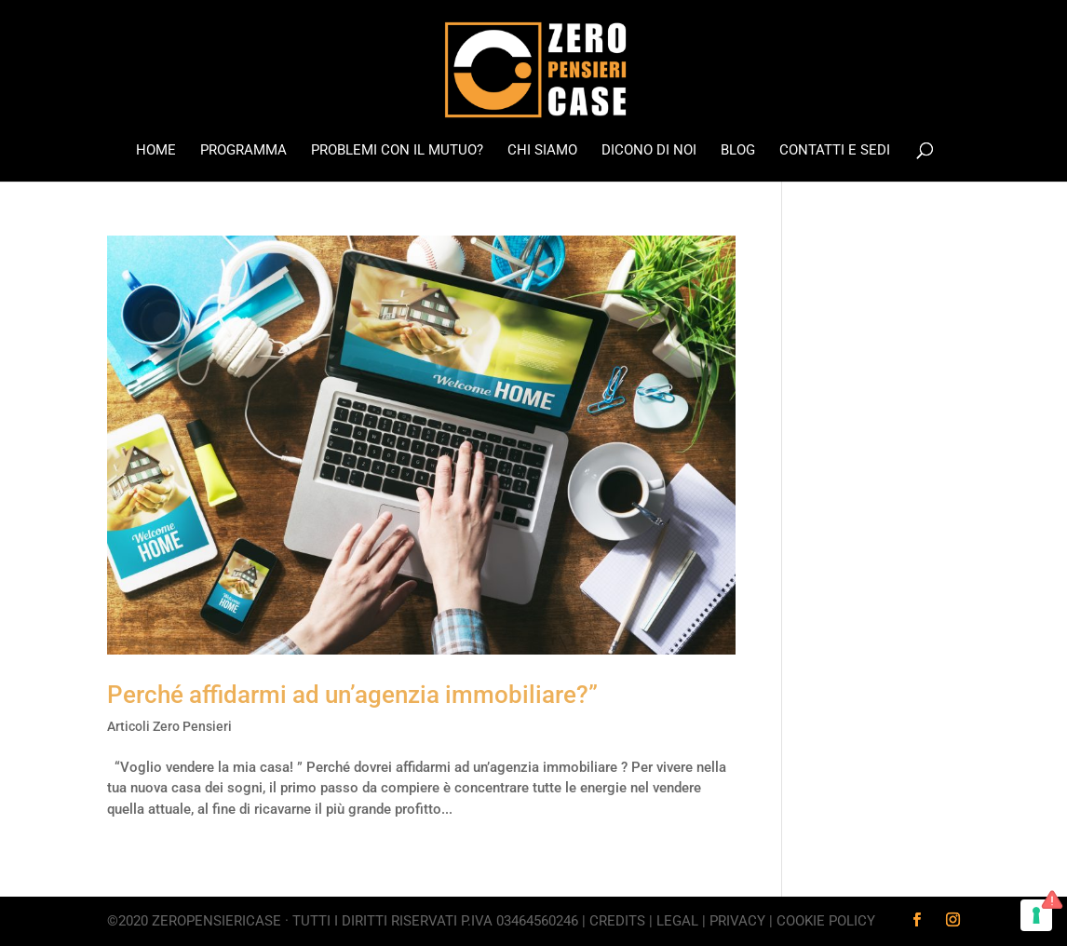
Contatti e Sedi (834, 150)
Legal (677, 920)
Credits (617, 920)
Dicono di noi (648, 150)
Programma (243, 150)
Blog (738, 150)
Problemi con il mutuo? (397, 150)
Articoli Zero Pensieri (169, 726)
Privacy (737, 920)
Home (156, 150)
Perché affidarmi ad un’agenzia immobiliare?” (352, 695)
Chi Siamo (542, 150)
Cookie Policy (826, 920)
